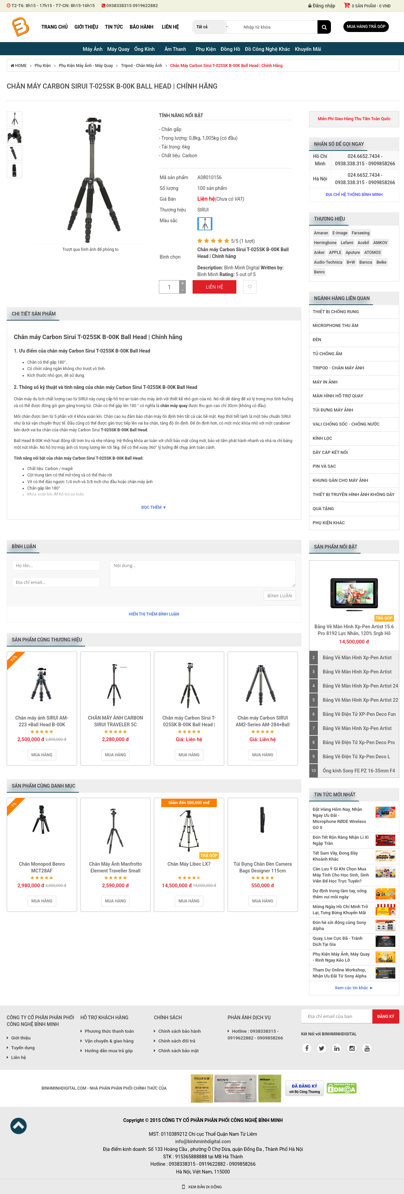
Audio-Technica (328, 262)
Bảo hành (142, 27)
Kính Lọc (322, 438)
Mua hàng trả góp (366, 26)
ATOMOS (372, 252)
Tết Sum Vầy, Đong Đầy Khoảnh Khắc (335, 856)
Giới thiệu (86, 27)
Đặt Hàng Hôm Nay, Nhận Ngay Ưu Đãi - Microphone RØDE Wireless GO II (339, 818)
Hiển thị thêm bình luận (154, 614)
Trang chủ (54, 27)
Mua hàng (41, 755)
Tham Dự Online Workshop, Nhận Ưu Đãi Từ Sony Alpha (340, 973)
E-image (340, 233)
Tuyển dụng (21, 1047)
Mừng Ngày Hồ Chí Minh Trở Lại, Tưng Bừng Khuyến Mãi (340, 909)
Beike (381, 262)
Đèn (317, 339)
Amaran (321, 233)
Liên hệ (170, 27)
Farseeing (361, 233)
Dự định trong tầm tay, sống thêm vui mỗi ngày (340, 893)
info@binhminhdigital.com (203, 1141)
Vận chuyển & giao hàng (107, 1040)
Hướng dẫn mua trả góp (106, 1050)
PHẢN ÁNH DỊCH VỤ (249, 1017)
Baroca (366, 262)
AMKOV (380, 242)
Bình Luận (279, 596)
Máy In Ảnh (325, 382)
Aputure (353, 252)
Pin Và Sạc (324, 466)
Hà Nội (320, 178)
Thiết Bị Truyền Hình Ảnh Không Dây (354, 494)
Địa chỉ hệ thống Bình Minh (354, 194)
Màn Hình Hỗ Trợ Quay (338, 395)
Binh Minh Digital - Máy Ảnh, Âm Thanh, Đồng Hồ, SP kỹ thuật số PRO (20, 27)
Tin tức (114, 27)
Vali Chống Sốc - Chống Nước (346, 424)
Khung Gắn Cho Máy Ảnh (340, 480)
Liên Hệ (214, 287)
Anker (319, 252)
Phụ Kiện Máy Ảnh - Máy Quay (86, 65)
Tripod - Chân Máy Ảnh (141, 65)
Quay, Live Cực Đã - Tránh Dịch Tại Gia (338, 941)
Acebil (363, 242)
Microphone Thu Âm (336, 325)
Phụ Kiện (43, 65)
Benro (319, 272)
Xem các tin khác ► (354, 987)
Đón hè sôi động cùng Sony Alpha (339, 925)
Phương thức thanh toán (107, 1031)
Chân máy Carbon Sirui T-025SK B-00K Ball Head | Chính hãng (226, 65)
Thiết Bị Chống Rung (336, 311)
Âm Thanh (175, 49)
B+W (351, 262)
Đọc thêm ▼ (154, 507)
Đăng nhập (321, 5)
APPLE (335, 252)
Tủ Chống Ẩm (327, 353)
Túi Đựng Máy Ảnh (333, 409)
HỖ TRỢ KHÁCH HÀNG (104, 1017)
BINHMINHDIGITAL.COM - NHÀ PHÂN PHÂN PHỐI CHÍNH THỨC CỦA (103, 1088)
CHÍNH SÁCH (168, 1017)
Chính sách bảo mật (176, 1050)
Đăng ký (386, 1016)
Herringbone (325, 242)
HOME (18, 65)
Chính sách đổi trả (174, 1040)
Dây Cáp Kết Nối (330, 452)
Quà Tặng (323, 508)
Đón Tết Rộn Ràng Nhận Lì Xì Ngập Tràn (341, 840)
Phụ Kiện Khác (329, 522)
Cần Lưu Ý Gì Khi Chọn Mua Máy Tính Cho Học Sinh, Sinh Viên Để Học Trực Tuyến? (341, 875)
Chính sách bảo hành (177, 1031)
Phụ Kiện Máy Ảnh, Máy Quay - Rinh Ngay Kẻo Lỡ (341, 957)
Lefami (347, 242)
